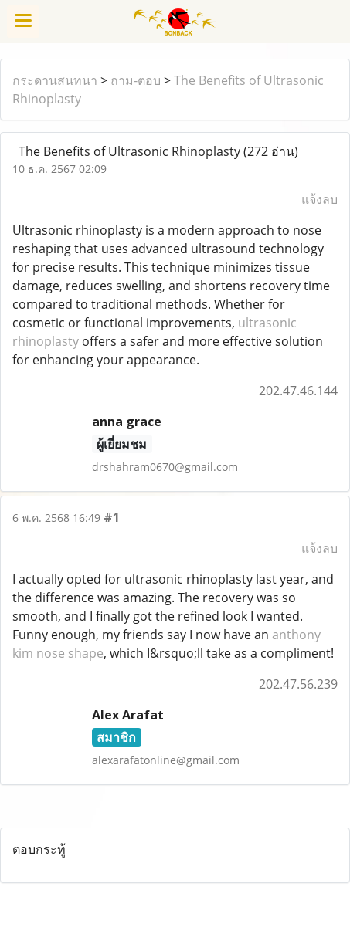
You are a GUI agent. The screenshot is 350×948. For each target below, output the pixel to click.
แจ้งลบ (319, 199)
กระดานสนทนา (54, 80)
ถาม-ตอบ (135, 80)
